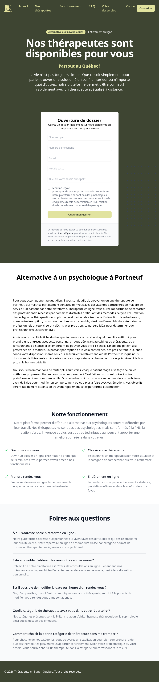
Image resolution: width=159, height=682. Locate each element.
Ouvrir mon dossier (79, 214)
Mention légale (61, 188)
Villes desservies (109, 8)
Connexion (146, 8)
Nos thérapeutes (43, 8)
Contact (131, 6)
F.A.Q (91, 6)
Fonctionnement (70, 6)
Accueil (23, 6)
